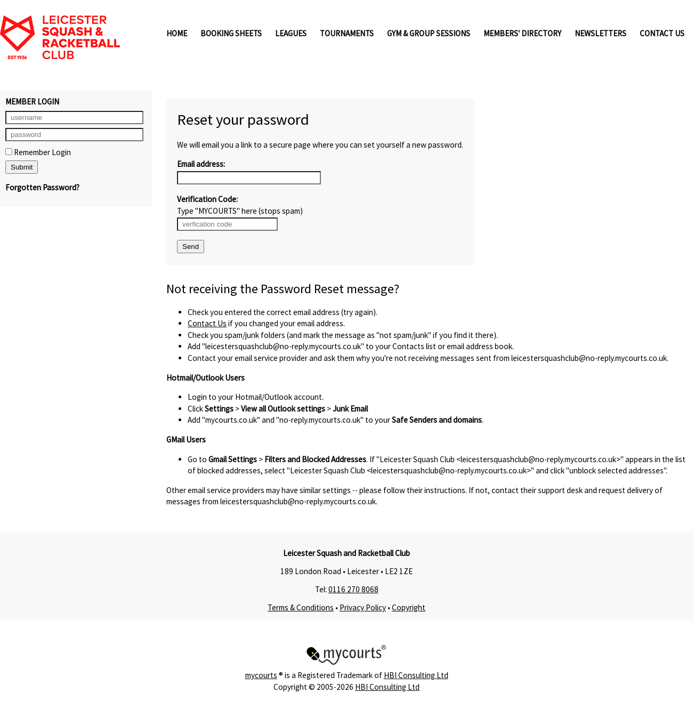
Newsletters (600, 33)
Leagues (291, 33)
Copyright (408, 607)
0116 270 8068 (353, 589)
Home (176, 33)
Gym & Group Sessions (428, 33)
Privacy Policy (363, 607)
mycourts (261, 675)
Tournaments (347, 33)
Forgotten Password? (42, 187)
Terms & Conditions (301, 607)
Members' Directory (522, 33)
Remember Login (38, 152)
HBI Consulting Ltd (416, 675)
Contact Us (662, 33)
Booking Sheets (231, 33)
